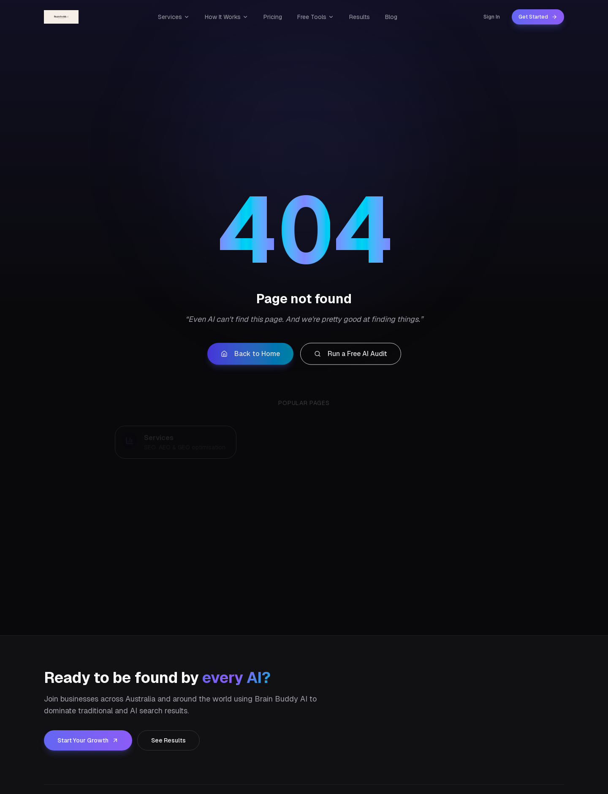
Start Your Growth (88, 740)
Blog (391, 17)
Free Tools (315, 17)
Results (359, 17)
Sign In (491, 17)
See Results (168, 740)
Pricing (272, 17)
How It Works (226, 17)
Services (174, 17)
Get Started (537, 17)
